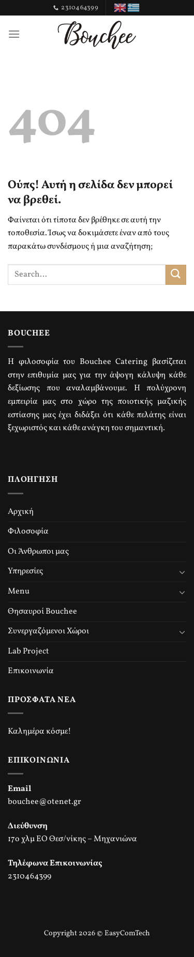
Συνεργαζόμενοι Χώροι (48, 631)
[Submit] (176, 275)
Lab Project (28, 651)
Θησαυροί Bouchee (42, 611)
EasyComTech (127, 933)
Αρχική (21, 512)
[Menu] (14, 34)
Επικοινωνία (31, 671)
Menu (18, 591)
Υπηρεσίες (25, 571)
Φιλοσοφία (28, 531)
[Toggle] (182, 572)
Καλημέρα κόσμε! (39, 731)
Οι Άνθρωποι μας (38, 551)
